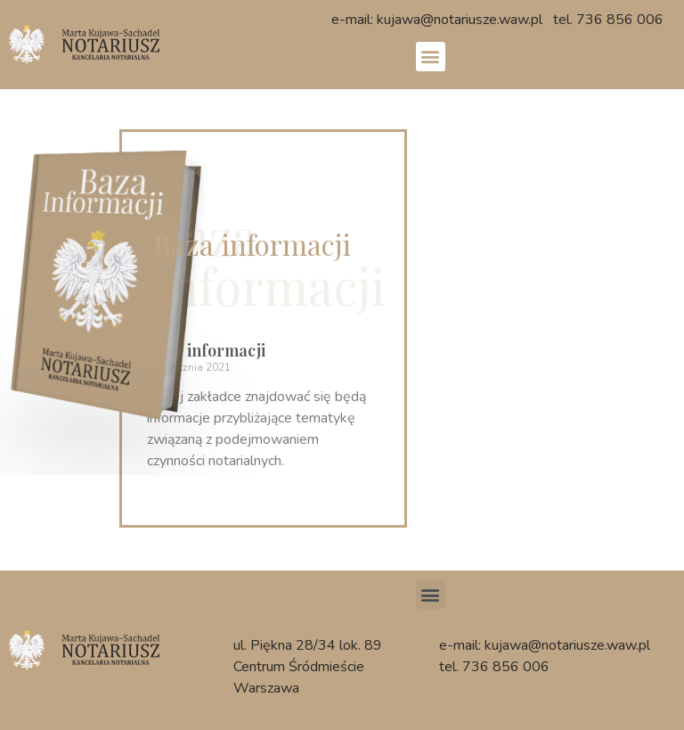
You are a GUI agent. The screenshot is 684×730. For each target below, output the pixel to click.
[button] (430, 56)
